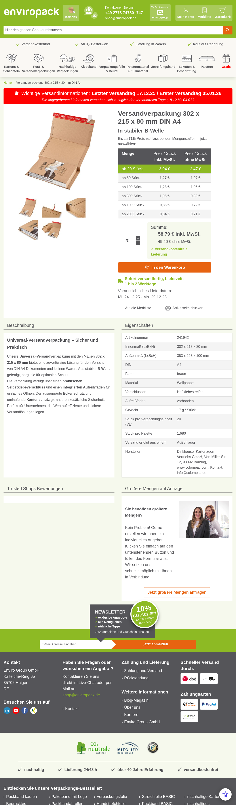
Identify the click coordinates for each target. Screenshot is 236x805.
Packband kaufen (21, 796)
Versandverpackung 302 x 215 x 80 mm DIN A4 (48, 82)
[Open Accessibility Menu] (225, 794)
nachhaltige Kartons (204, 796)
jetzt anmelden (155, 644)
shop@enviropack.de (120, 18)
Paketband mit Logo (69, 796)
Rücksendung (136, 678)
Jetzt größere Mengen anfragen (176, 592)
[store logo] (32, 13)
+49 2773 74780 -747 (124, 13)
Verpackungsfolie (112, 796)
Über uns (132, 707)
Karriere (131, 714)
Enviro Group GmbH (142, 722)
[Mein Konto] (185, 13)
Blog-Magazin (136, 700)
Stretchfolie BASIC (158, 796)
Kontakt (72, 709)
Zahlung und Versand (143, 671)
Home (8, 82)
